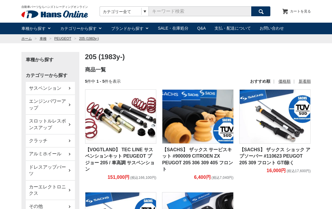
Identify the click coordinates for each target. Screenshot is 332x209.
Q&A (201, 28)
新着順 (305, 81)
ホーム (26, 39)
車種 (43, 39)
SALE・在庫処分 (173, 28)
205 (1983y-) (89, 39)
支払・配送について (232, 28)
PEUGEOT (62, 39)
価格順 (284, 81)
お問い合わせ (272, 28)
